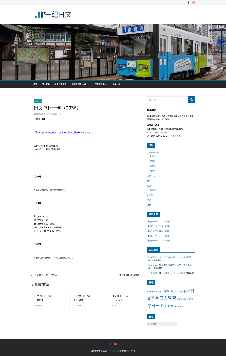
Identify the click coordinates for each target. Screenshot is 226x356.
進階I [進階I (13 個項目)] (176, 306)
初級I (152, 156)
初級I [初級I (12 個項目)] (149, 291)
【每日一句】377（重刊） (159, 221)
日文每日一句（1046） (42, 298)
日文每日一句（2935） (44, 275)
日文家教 (46, 84)
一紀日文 (153, 257)
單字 (149, 181)
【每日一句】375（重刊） (159, 235)
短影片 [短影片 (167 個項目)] (169, 306)
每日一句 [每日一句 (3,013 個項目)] (155, 305)
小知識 (150, 195)
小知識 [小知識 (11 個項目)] (180, 291)
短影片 (153, 189)
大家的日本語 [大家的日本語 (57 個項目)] (169, 291)
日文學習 (49, 114)
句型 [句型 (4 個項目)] (159, 292)
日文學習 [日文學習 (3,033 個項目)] (167, 298)
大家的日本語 (153, 152)
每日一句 (38, 101)
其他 (149, 204)
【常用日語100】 (79, 84)
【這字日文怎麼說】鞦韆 (158, 231)
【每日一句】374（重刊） (159, 240)
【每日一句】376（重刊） (159, 226)
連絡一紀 (116, 84)
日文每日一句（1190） (81, 298)
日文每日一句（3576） (173, 272)
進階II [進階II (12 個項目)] (181, 306)
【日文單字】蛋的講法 (129, 275)
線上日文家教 (60, 84)
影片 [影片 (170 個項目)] (187, 291)
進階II (152, 170)
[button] (88, 84)
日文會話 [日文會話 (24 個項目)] (188, 298)
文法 (149, 200)
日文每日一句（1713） (120, 298)
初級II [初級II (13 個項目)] (154, 291)
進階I (152, 165)
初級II (152, 161)
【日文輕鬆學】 (175, 136)
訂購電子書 (100, 84)
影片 (149, 185)
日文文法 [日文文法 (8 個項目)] (180, 299)
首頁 (35, 84)
